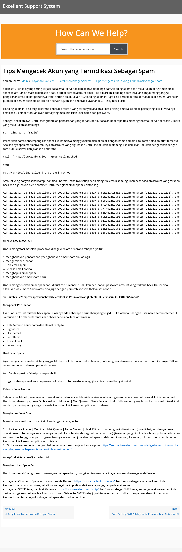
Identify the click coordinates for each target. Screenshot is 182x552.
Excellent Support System (31, 6)
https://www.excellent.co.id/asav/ (94, 481)
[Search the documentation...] (83, 49)
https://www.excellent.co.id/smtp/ (78, 489)
